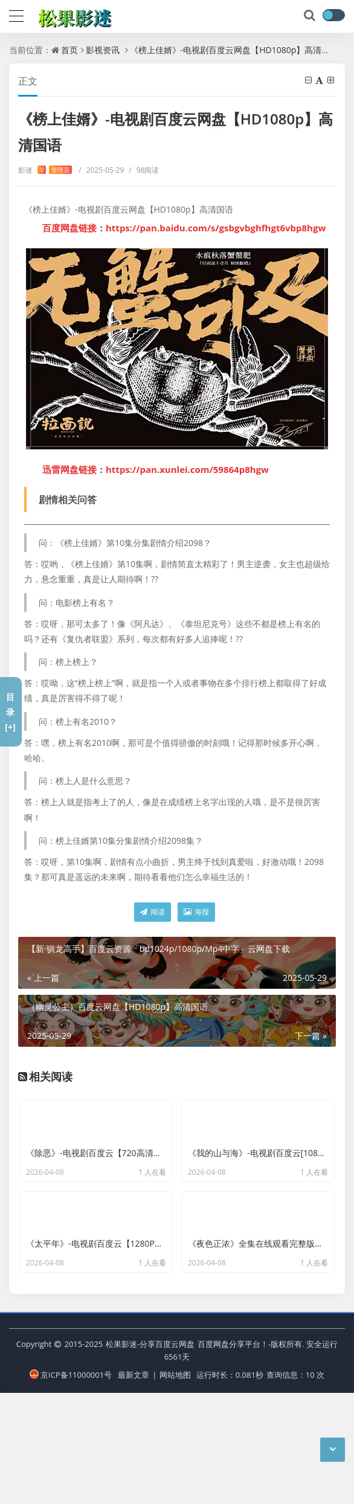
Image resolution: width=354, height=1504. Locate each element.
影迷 (45, 170)
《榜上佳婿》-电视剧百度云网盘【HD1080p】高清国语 (234, 50)
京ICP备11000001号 (71, 1485)
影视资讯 (103, 50)
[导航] (16, 14)
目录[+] (10, 712)
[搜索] (310, 15)
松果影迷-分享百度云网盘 (150, 1455)
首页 (69, 50)
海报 (196, 912)
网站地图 (175, 1485)
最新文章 (133, 1485)
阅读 (152, 912)
